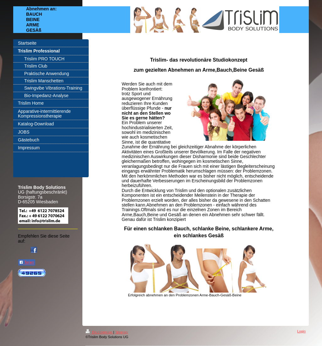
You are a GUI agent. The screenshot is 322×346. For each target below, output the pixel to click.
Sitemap (121, 332)
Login (301, 331)
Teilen (26, 262)
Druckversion (99, 332)
